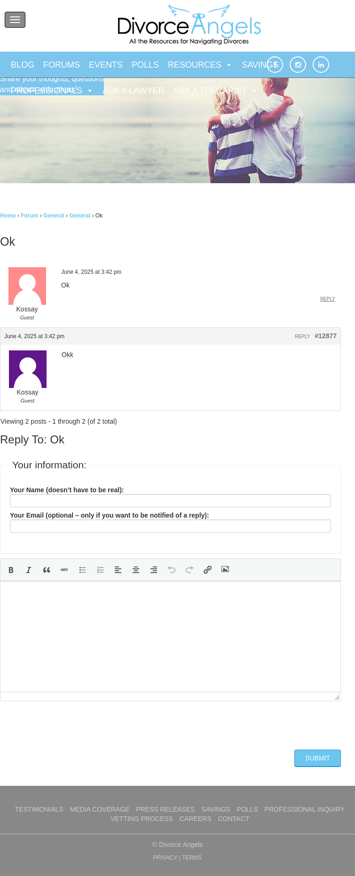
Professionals (52, 90)
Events (106, 65)
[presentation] (11, 569)
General (53, 215)
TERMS (192, 857)
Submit (317, 758)
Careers (196, 818)
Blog (22, 65)
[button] (10, 570)
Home (8, 215)
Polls (145, 65)
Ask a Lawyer (133, 90)
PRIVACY (165, 857)
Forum (29, 215)
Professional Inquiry (305, 809)
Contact (233, 818)
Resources (200, 65)
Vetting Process (141, 818)
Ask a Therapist (215, 90)
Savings (260, 65)
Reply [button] (327, 299)
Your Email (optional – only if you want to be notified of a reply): (109, 515)
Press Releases (165, 809)
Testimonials (39, 809)
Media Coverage (100, 809)
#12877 (326, 336)
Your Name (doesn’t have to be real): (67, 490)
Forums (61, 65)
